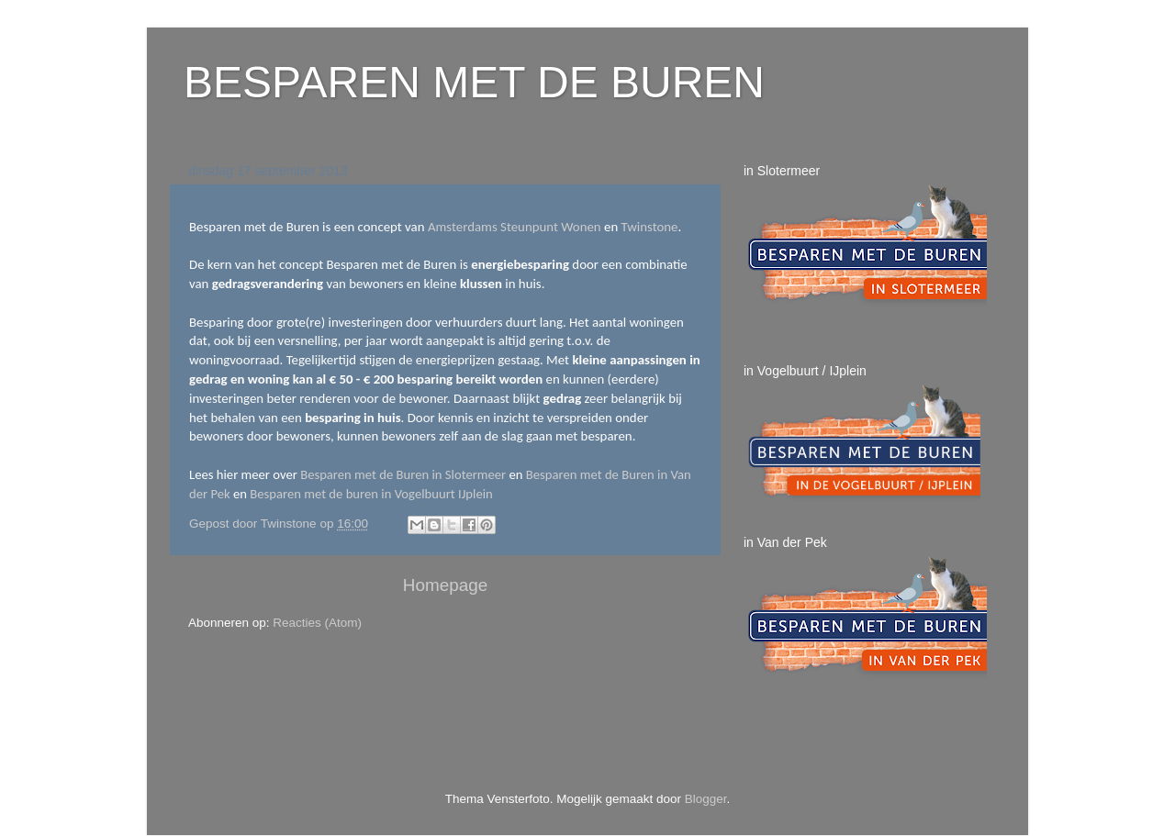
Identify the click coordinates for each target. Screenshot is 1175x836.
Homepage (445, 585)
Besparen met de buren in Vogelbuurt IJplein (371, 493)
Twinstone (649, 226)
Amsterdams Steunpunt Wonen (514, 226)
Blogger (706, 799)
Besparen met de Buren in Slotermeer (403, 474)
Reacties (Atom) (317, 623)
